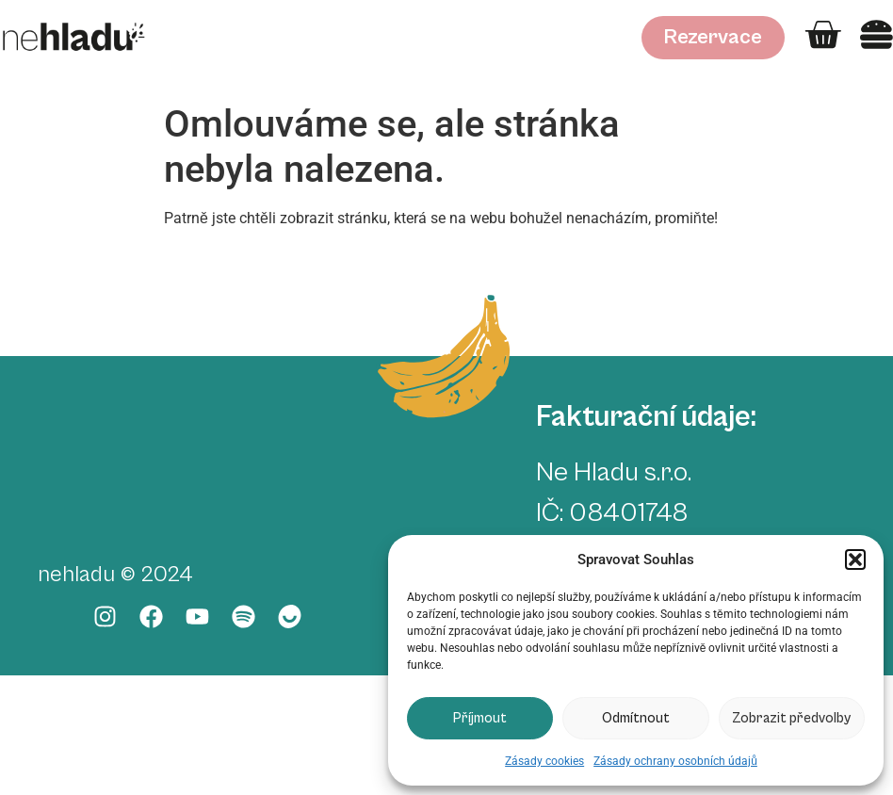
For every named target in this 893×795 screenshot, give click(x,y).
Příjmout (480, 718)
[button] (855, 559)
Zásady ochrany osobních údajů (675, 761)
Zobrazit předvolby (791, 718)
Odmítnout (636, 718)
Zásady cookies (544, 761)
